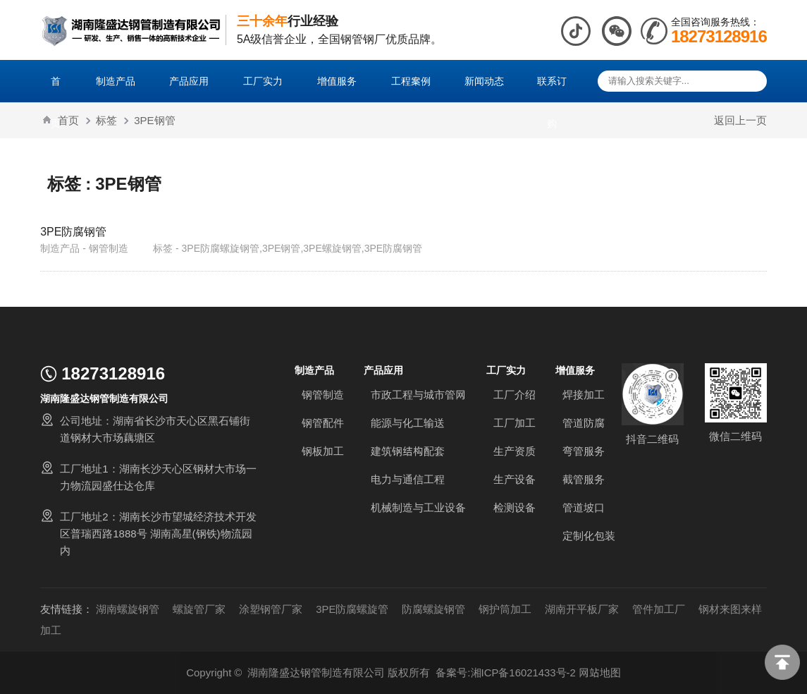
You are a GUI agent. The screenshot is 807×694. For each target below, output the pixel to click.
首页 (68, 120)
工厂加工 (514, 422)
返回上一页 (740, 120)
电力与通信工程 (408, 479)
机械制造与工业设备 (418, 507)
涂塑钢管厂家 (270, 609)
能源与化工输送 (408, 422)
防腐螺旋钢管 (434, 609)
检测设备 (514, 507)
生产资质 (514, 451)
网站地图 (600, 672)
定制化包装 (588, 535)
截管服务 (583, 479)
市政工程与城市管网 (418, 394)
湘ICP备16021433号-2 (523, 672)
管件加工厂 (659, 609)
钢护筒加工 (505, 609)
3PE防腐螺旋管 (352, 609)
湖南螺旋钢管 (127, 609)
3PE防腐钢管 (73, 231)
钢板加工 (323, 451)
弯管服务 (583, 451)
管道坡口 (583, 507)
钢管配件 (323, 422)
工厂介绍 (514, 394)
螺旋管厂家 (199, 609)
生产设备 (514, 479)
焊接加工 (583, 394)
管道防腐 (583, 422)
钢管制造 (323, 394)
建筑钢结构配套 (408, 451)
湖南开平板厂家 (583, 609)
